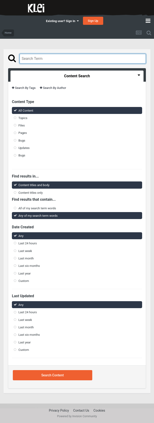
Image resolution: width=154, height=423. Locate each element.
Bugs (21, 140)
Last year (24, 273)
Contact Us (81, 410)
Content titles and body (34, 185)
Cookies (99, 410)
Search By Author (53, 88)
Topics (22, 118)
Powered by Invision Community (77, 416)
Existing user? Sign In (62, 21)
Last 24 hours (27, 243)
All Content (25, 110)
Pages (22, 133)
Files (21, 125)
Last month (26, 258)
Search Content (52, 375)
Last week (25, 250)
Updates (24, 148)
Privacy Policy (59, 410)
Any (21, 236)
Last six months (29, 266)
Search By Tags (24, 88)
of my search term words (37, 208)
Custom (23, 281)
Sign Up (93, 21)
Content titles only (30, 192)
